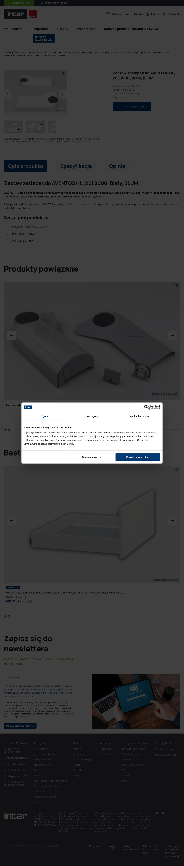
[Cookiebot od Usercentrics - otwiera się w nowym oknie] (146, 407)
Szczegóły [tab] (92, 416)
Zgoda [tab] (45, 416)
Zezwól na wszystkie (137, 457)
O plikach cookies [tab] (139, 416)
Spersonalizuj (91, 457)
